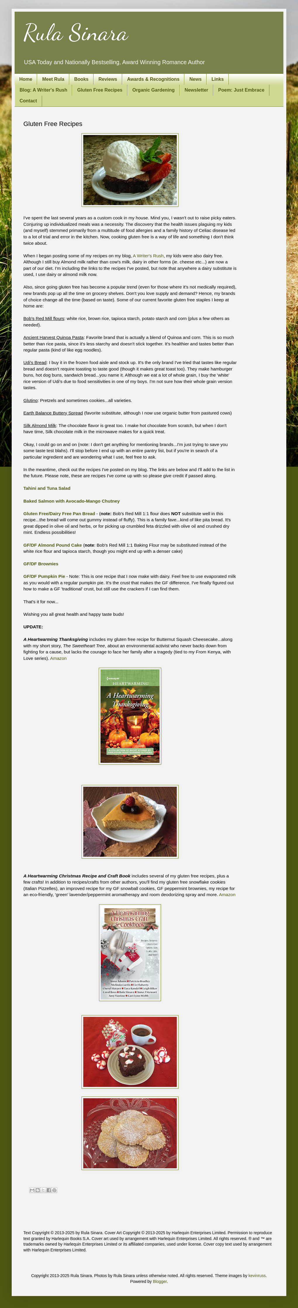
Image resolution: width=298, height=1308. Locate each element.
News (195, 79)
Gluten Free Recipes (99, 90)
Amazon (58, 658)
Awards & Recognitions (153, 79)
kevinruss (257, 1275)
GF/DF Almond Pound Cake (52, 545)
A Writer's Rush (148, 255)
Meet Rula (53, 79)
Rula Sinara (75, 32)
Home (25, 79)
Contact (28, 100)
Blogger (160, 1281)
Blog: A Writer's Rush (43, 90)
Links (218, 79)
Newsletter (196, 90)
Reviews (107, 79)
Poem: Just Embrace (241, 90)
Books (81, 79)
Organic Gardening (153, 90)
